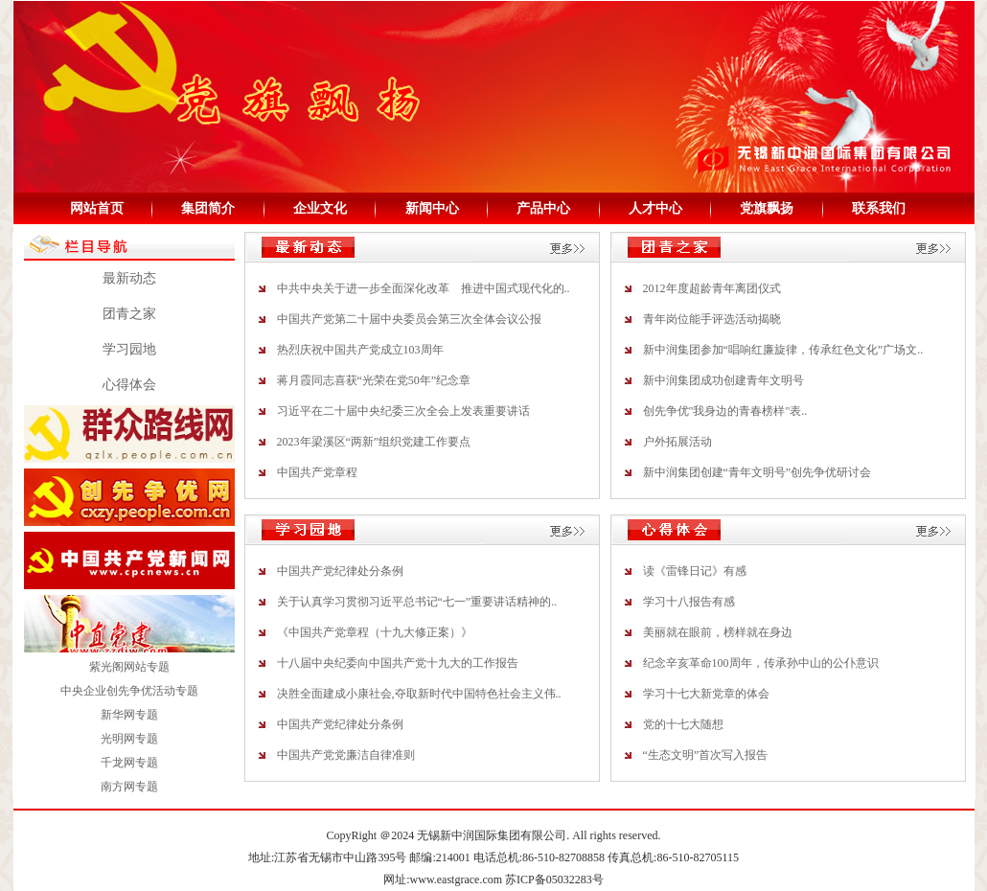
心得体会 (129, 384)
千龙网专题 (129, 762)
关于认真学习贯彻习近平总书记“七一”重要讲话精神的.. (417, 601)
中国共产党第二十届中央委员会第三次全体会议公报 (409, 319)
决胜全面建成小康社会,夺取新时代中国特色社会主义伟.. (419, 693)
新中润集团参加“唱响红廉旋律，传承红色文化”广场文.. (783, 349)
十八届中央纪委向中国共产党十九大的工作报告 (397, 663)
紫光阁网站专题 (129, 667)
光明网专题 (129, 738)
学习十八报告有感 (689, 601)
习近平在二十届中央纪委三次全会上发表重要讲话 (403, 411)
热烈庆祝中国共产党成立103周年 (360, 349)
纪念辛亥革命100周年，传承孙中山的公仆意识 (761, 663)
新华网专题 (129, 714)
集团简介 (208, 208)
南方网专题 (129, 786)
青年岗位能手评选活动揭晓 (712, 319)
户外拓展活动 (677, 441)
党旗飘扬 (766, 208)
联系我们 (879, 208)
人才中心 (655, 208)
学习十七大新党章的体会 (706, 693)
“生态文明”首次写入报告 (706, 755)
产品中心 (543, 208)
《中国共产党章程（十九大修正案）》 (374, 632)
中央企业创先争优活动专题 (129, 690)
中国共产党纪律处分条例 (340, 571)
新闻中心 (432, 208)
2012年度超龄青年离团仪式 (712, 288)
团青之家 (129, 314)
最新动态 (129, 278)
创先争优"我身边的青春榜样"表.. (725, 411)
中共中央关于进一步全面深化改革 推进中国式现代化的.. (423, 288)
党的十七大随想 (683, 724)
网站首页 (97, 208)
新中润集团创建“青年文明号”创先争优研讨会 (757, 472)
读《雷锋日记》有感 (694, 571)
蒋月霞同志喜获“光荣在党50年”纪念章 (374, 380)
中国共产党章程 (317, 472)
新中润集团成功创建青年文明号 (723, 380)
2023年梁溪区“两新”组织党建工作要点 (374, 441)
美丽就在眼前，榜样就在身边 (717, 632)
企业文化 (320, 208)
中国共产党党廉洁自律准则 (346, 755)
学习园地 (129, 349)
